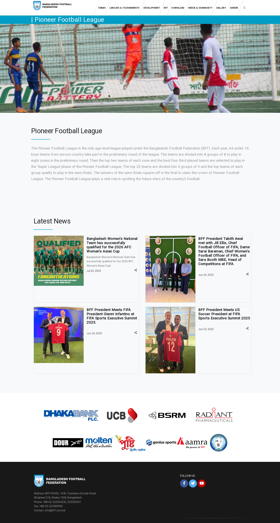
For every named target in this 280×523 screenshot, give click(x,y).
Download (178, 8)
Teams (102, 8)
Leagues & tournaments (124, 8)
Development (151, 8)
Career (234, 8)
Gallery (221, 8)
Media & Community (200, 8)
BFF (166, 8)
